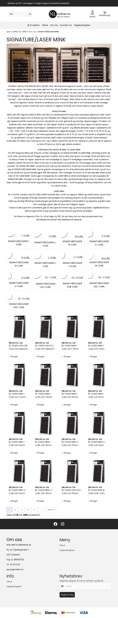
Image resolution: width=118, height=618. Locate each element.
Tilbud (45, 25)
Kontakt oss (66, 25)
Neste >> (52, 509)
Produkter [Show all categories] (34, 25)
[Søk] (20, 14)
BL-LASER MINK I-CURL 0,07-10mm (70, 347)
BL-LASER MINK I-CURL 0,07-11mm (96, 347)
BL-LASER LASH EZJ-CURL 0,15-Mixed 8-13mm (45, 347)
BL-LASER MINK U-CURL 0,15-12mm (17, 491)
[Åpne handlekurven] (104, 14)
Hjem (9, 32)
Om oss (54, 25)
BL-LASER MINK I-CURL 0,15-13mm (43, 443)
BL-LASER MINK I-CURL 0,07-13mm (43, 395)
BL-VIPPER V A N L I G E (28, 32)
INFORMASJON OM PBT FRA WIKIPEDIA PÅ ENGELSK (59, 219)
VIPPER (15, 32)
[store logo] (60, 14)
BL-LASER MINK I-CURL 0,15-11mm (96, 395)
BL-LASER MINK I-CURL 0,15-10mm (70, 395)
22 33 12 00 (15, 564)
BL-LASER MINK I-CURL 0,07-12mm (17, 395)
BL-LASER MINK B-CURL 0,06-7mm (96, 491)
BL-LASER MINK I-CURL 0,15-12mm (17, 443)
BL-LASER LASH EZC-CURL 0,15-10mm (72, 491)
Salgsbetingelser (82, 25)
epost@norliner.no (15, 569)
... (40, 509)
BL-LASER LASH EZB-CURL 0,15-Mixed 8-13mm (18, 347)
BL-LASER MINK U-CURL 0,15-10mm (70, 443)
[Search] (30, 14)
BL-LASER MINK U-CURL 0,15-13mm (43, 491)
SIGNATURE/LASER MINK (48, 32)
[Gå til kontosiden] (92, 14)
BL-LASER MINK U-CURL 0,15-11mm (96, 443)
